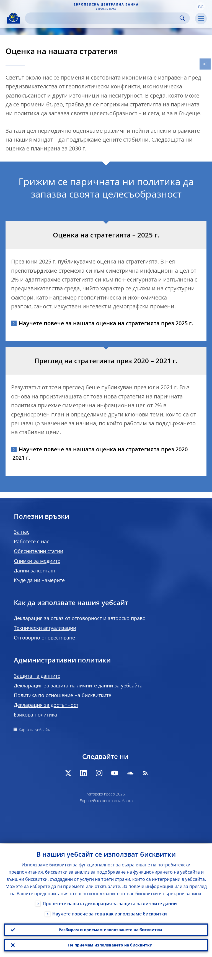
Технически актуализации (45, 628)
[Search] (103, 18)
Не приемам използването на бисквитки (110, 944)
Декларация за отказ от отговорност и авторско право (80, 618)
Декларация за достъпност (46, 705)
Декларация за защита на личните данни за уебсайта (78, 685)
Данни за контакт (34, 570)
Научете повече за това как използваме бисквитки (109, 912)
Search (182, 18)
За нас (21, 531)
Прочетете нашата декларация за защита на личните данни (110, 902)
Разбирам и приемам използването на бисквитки (110, 928)
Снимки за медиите (37, 560)
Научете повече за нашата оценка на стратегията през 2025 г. (106, 323)
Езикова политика (35, 714)
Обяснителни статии (38, 551)
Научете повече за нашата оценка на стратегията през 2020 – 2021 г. (101, 453)
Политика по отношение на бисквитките (62, 695)
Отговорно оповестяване (44, 637)
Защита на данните (37, 675)
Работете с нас (31, 541)
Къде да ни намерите (39, 580)
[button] (201, 6)
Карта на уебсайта (35, 729)
